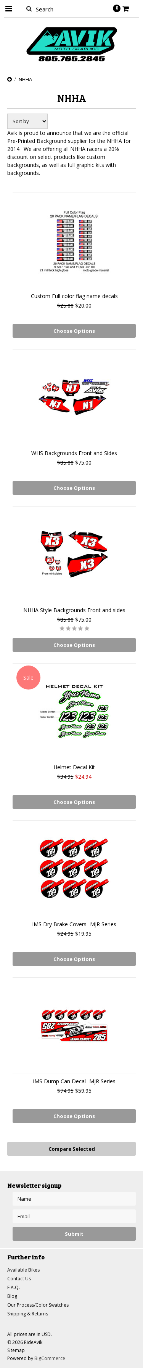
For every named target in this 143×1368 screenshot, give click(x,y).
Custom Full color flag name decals (74, 296)
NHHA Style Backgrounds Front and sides (74, 610)
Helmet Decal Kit (74, 767)
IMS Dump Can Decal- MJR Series (74, 1081)
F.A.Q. (13, 1287)
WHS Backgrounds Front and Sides (74, 453)
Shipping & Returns (27, 1313)
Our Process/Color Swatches (38, 1305)
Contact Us (19, 1278)
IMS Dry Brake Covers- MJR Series (74, 924)
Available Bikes (23, 1270)
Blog (12, 1296)
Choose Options (74, 330)
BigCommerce (49, 1358)
